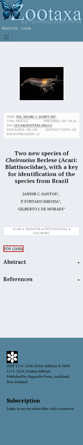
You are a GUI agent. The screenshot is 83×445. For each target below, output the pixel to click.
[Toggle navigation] (6, 37)
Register (9, 28)
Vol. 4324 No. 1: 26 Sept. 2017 (36, 117)
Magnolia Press (40, 376)
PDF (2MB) (13, 248)
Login (26, 28)
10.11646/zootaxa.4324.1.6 (33, 125)
